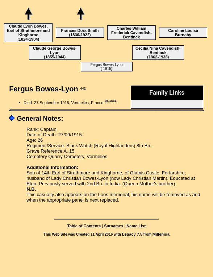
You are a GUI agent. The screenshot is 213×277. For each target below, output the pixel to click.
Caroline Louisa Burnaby (183, 32)
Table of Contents (84, 226)
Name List (136, 226)
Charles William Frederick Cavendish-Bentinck (131, 32)
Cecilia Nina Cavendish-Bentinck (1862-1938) (158, 52)
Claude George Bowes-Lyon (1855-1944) (54, 52)
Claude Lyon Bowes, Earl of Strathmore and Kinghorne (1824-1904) (28, 32)
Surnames (113, 226)
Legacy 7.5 (132, 234)
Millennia (161, 234)
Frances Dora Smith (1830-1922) (80, 32)
